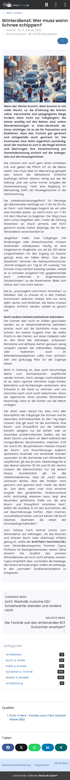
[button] (48, 747)
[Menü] (65, 4)
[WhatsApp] (34, 747)
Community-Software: (35, 775)
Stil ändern (61, 763)
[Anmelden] (56, 4)
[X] (21, 747)
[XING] (61, 747)
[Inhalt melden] (62, 41)
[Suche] (46, 4)
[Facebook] (8, 747)
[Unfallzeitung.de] (21, 4)
